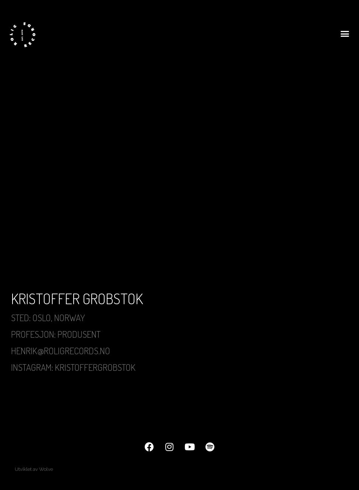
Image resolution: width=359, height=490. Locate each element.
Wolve (46, 469)
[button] (345, 33)
